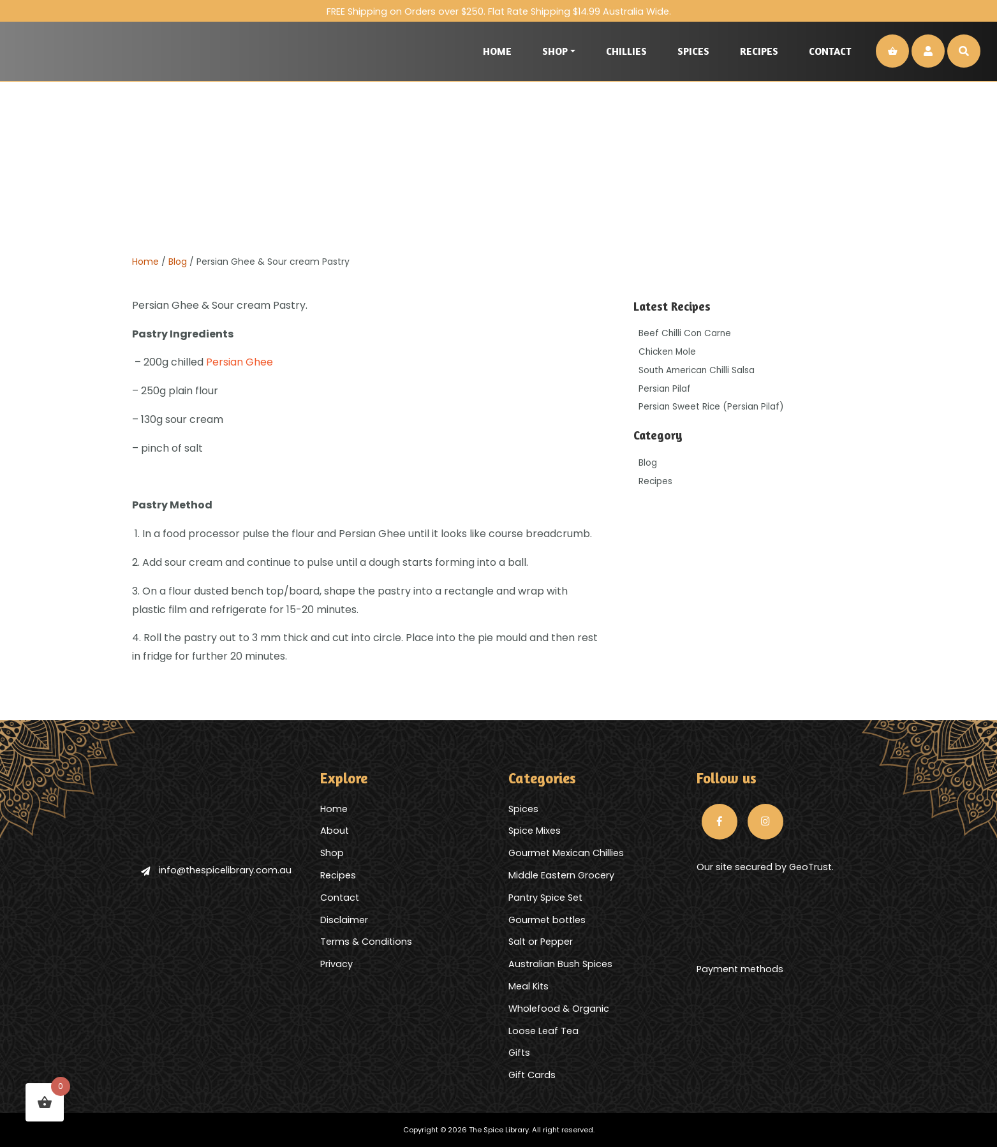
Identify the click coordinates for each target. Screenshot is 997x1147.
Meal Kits (528, 986)
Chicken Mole (667, 352)
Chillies (626, 51)
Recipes (759, 51)
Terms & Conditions (366, 941)
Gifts (519, 1052)
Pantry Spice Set (545, 897)
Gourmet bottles (547, 920)
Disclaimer (344, 920)
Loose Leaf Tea (543, 1031)
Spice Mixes (534, 830)
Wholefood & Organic (558, 1008)
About (334, 830)
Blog (177, 261)
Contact (830, 51)
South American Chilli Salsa (697, 370)
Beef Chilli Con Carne (685, 333)
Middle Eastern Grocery (561, 875)
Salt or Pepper (540, 941)
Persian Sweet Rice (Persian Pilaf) (711, 407)
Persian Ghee (239, 362)
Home (497, 51)
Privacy (336, 964)
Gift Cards (532, 1075)
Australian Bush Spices (560, 964)
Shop (555, 51)
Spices (693, 51)
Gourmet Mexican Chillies (566, 853)
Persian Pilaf (665, 389)
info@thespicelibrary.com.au (216, 870)
